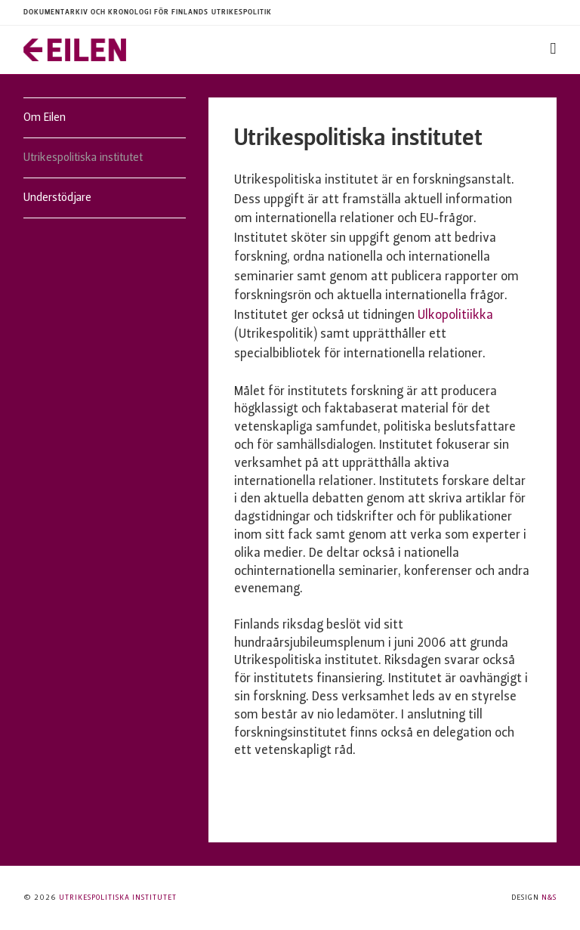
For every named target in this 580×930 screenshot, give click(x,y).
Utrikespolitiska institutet (83, 158)
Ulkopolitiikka (455, 315)
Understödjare (57, 198)
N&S (549, 898)
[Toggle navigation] (553, 49)
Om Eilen (44, 118)
